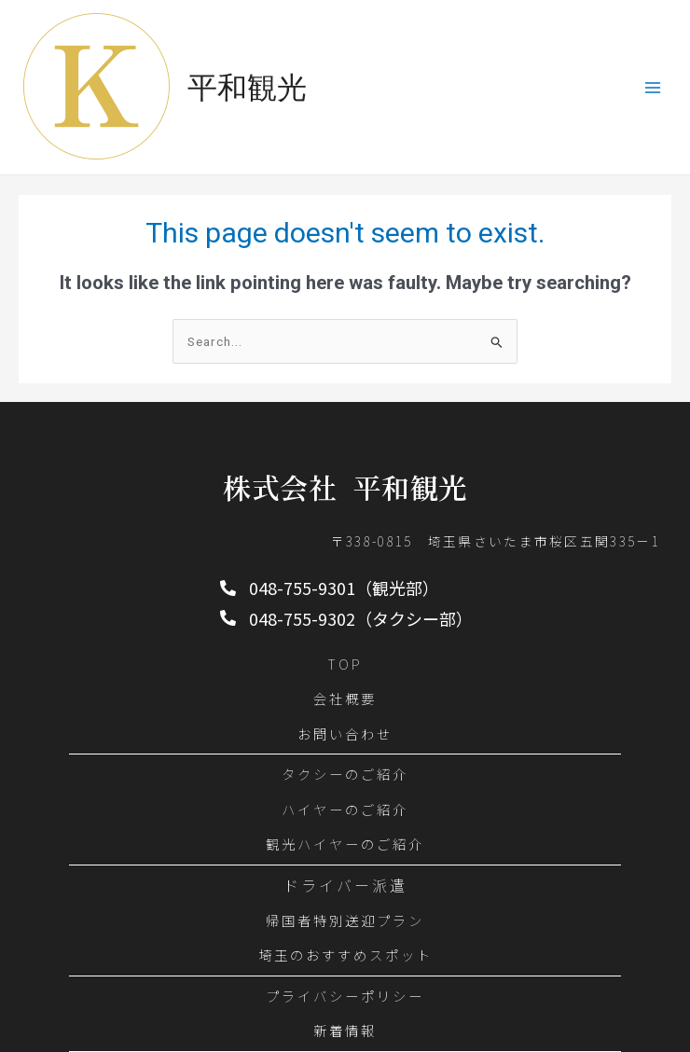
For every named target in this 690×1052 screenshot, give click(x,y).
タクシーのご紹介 (345, 773)
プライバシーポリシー (345, 995)
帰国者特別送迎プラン (345, 920)
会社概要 (345, 698)
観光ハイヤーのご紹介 (345, 843)
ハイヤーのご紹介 (345, 809)
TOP (345, 663)
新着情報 (345, 1030)
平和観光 (247, 87)
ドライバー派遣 (345, 885)
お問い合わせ (345, 733)
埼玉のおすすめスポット (345, 954)
